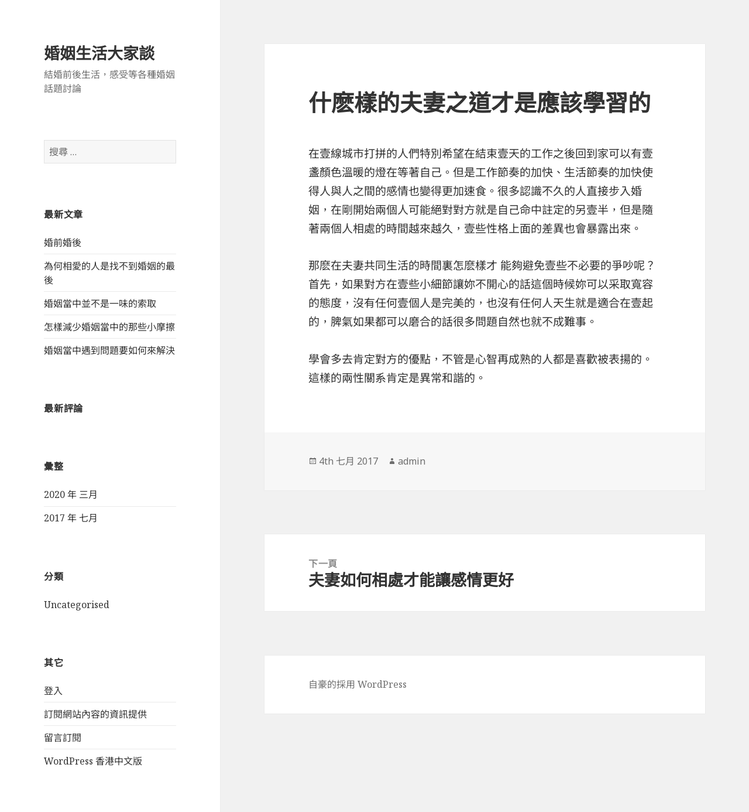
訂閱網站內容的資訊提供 (95, 714)
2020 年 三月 (71, 494)
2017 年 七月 (71, 517)
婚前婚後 (62, 242)
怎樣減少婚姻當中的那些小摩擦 (109, 326)
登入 (53, 690)
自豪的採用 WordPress (357, 684)
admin (411, 461)
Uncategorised (76, 604)
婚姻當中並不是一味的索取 (100, 303)
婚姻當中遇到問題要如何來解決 (109, 350)
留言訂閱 (62, 737)
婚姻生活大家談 (99, 53)
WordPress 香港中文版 (93, 761)
